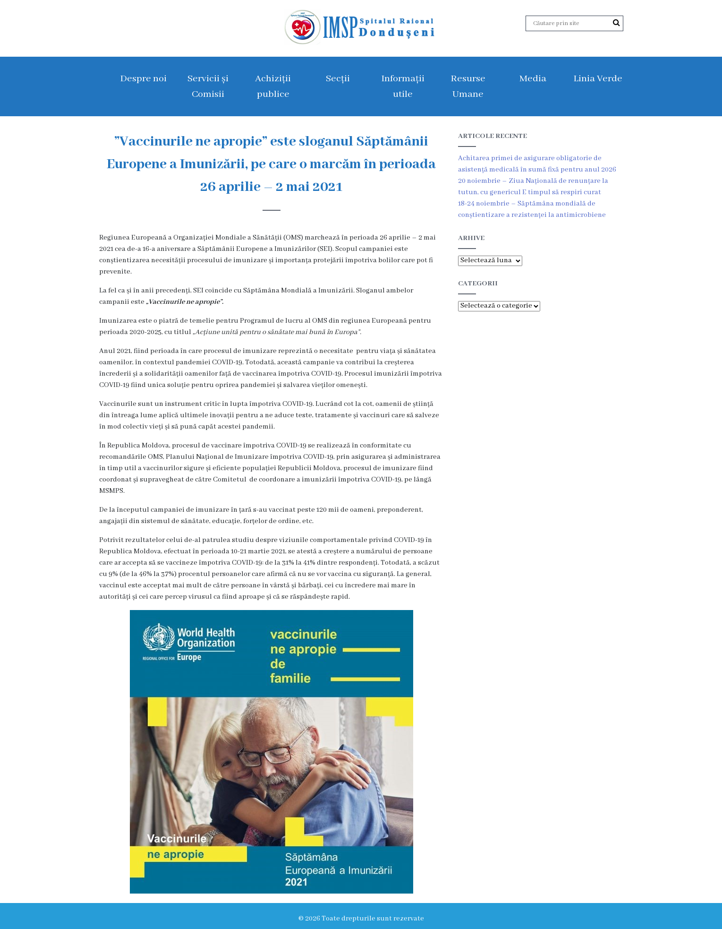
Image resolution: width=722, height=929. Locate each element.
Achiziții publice (273, 86)
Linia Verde (597, 79)
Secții (338, 79)
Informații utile (403, 86)
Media (532, 79)
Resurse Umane (467, 86)
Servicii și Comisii (208, 86)
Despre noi (143, 79)
